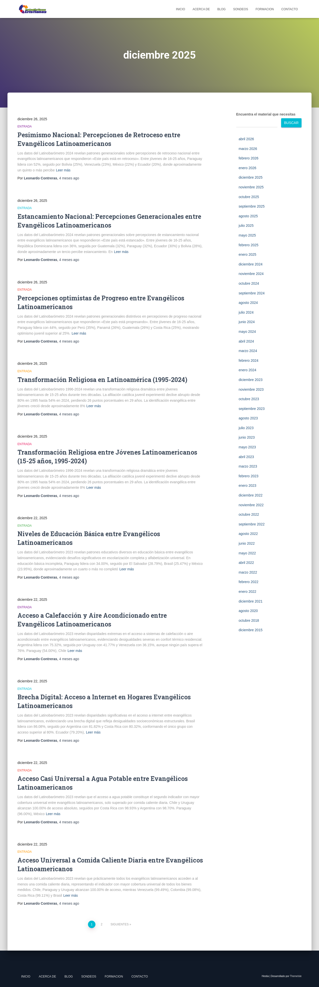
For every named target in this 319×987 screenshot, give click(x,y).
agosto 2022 (248, 534)
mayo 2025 (247, 235)
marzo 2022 (248, 572)
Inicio (180, 9)
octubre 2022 (249, 514)
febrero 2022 (248, 582)
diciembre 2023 (251, 380)
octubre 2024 (249, 283)
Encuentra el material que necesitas (266, 114)
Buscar (291, 123)
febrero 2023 (248, 476)
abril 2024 (246, 341)
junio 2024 (247, 322)
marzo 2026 (248, 149)
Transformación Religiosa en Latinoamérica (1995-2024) (102, 379)
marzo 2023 (248, 466)
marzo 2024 (248, 351)
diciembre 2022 (251, 495)
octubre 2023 (249, 399)
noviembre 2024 (251, 274)
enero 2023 (247, 486)
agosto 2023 (248, 418)
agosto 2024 (248, 303)
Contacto (289, 9)
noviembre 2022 (251, 505)
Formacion (264, 9)
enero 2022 (247, 592)
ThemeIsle (296, 976)
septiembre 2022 (252, 524)
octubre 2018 (249, 620)
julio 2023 (246, 428)
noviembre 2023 (251, 389)
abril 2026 (246, 139)
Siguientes (120, 924)
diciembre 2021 (251, 601)
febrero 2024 (248, 361)
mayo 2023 (247, 447)
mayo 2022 (247, 553)
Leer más (63, 170)
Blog (221, 9)
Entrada (24, 126)
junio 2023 (247, 437)
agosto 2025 (248, 216)
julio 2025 (246, 226)
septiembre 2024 (252, 293)
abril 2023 (246, 457)
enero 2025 (247, 254)
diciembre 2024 (251, 264)
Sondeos (240, 9)
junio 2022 (247, 543)
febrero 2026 (248, 158)
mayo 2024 (247, 332)
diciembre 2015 (251, 630)
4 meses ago (69, 178)
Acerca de (201, 9)
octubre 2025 (249, 197)
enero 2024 (247, 370)
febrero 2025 (248, 245)
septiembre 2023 (252, 409)
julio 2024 (246, 312)
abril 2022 (246, 563)
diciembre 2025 (251, 177)
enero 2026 (247, 168)
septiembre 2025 (252, 206)
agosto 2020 (248, 611)
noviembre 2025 (251, 187)
